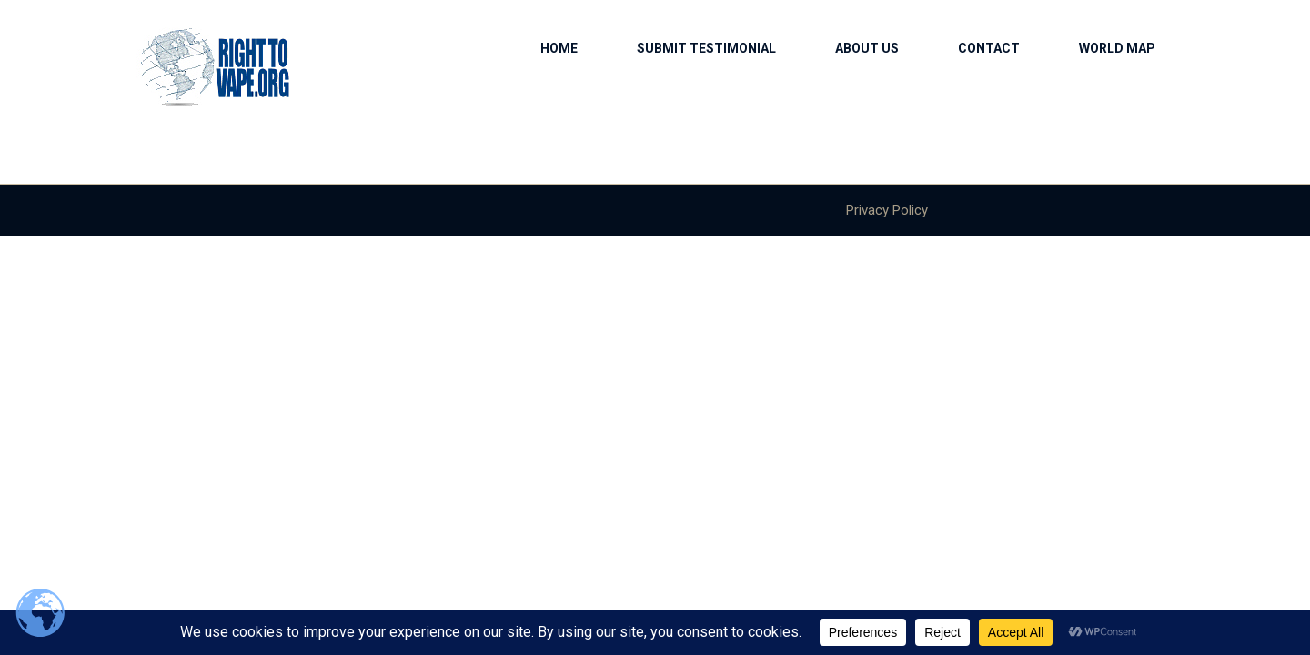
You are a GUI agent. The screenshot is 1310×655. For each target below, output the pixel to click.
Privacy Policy (887, 210)
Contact (989, 48)
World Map (1117, 48)
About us (867, 48)
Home (559, 48)
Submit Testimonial (706, 48)
